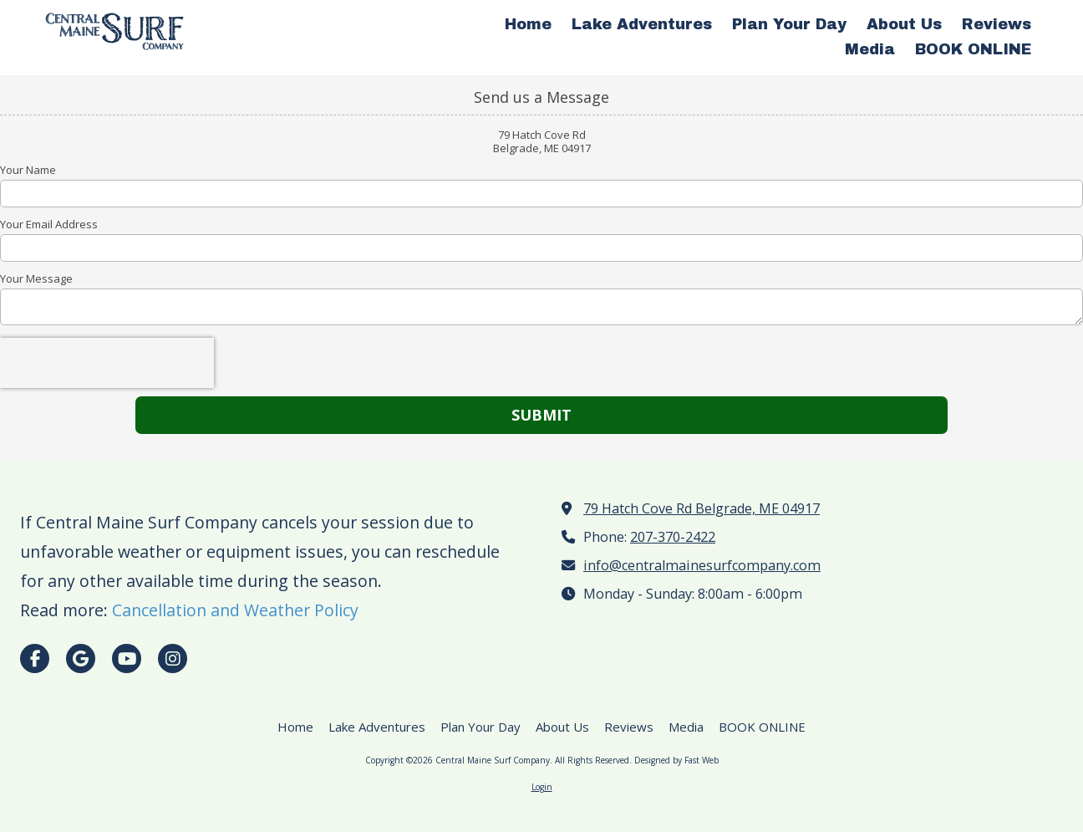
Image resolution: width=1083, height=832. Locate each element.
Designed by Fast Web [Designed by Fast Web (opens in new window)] (676, 760)
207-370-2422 (672, 537)
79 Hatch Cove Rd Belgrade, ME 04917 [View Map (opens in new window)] (701, 508)
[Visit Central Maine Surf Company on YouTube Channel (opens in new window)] (126, 658)
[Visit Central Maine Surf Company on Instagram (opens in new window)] (172, 658)
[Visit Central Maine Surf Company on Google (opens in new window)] (80, 658)
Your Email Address (49, 224)
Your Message (36, 278)
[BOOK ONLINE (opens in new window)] (973, 50)
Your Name (28, 169)
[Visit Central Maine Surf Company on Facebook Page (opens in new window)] (34, 658)
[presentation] (107, 363)
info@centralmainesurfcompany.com (702, 565)
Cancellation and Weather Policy (235, 610)
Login (541, 787)
